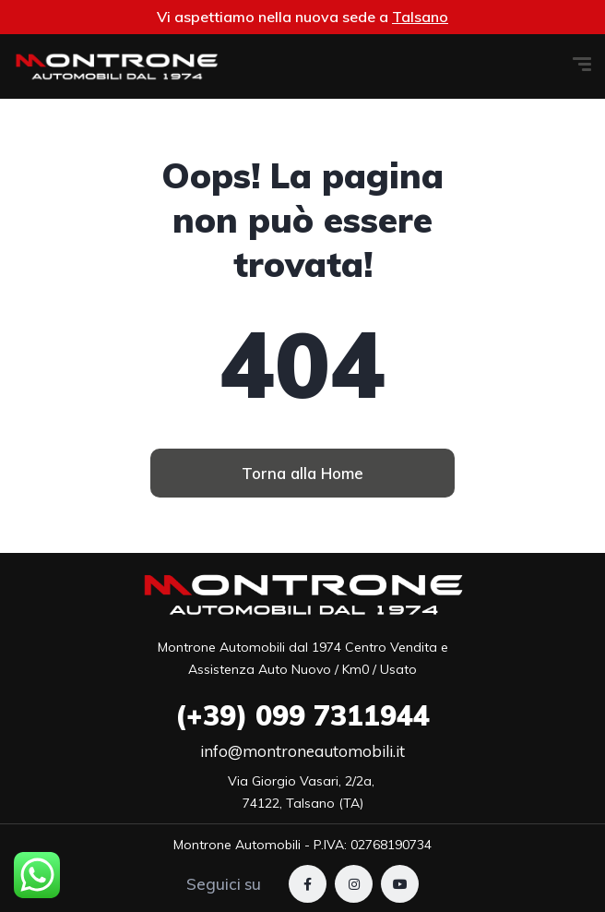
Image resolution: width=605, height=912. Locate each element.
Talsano (420, 16)
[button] (302, 473)
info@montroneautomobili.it (302, 751)
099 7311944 (302, 715)
